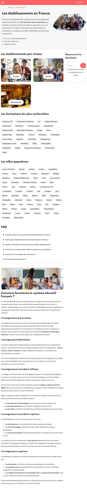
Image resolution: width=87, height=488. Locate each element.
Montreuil (18, 200)
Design (39, 130)
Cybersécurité (7, 130)
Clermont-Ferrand (29, 182)
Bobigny (56, 174)
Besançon (45, 174)
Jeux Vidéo (32, 139)
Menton (35, 196)
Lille (38, 191)
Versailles (6, 218)
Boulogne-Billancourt (21, 178)
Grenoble (22, 187)
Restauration (49, 148)
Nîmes (12, 204)
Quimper (56, 204)
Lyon (57, 191)
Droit (48, 130)
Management (45, 139)
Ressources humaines (33, 148)
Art (39, 122)
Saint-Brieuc (34, 209)
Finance (31, 135)
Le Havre (18, 191)
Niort (21, 204)
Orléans (30, 204)
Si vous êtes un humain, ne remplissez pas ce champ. (75, 72)
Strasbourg (6, 213)
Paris (39, 204)
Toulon (27, 213)
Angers (41, 169)
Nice (4, 204)
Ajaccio (22, 169)
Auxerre (24, 174)
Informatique (7, 139)
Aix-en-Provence (8, 169)
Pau (47, 204)
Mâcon (4, 196)
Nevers (58, 200)
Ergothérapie (7, 135)
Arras (14, 174)
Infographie (55, 135)
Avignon (34, 174)
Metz (44, 196)
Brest (35, 178)
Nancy (29, 200)
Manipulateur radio (9, 144)
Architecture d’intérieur (25, 122)
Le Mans (29, 191)
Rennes (14, 209)
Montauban (54, 196)
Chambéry (15, 182)
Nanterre (39, 200)
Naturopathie (46, 144)
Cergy (4, 182)
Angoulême (53, 169)
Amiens (32, 169)
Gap (13, 187)
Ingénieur (19, 139)
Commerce (19, 126)
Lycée (48, 76)
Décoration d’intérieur (25, 130)
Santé (4, 152)
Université (16, 102)
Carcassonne (55, 178)
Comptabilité (48, 126)
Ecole (16, 76)
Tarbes (17, 213)
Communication (33, 126)
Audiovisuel (6, 126)
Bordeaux (5, 178)
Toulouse (37, 213)
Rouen (23, 209)
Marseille (15, 196)
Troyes (56, 213)
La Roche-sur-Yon (46, 187)
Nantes (49, 200)
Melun (25, 196)
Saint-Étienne (49, 209)
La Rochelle (6, 191)
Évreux (4, 187)
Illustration (42, 135)
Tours (47, 213)
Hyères (33, 187)
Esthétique (20, 135)
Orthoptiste (6, 148)
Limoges (48, 191)
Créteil (43, 182)
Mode (35, 144)
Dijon (51, 182)
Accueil (10, 7)
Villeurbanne (18, 218)
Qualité (17, 148)
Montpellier (6, 200)
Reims (4, 209)
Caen (44, 178)
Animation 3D (7, 122)
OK (83, 65)
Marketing (24, 144)
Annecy (5, 174)
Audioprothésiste (51, 122)
